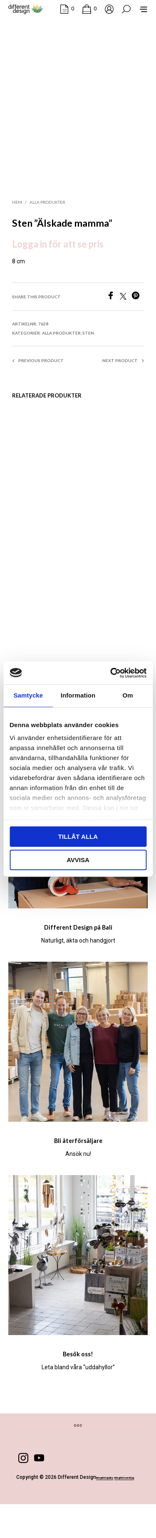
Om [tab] (128, 695)
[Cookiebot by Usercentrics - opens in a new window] (111, 673)
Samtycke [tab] (28, 695)
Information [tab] (78, 695)
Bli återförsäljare (78, 1160)
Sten (88, 336)
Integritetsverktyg (75, 1511)
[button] (67, 10)
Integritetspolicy (35, 1511)
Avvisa (78, 859)
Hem (17, 205)
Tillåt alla (78, 836)
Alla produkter (47, 205)
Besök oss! (78, 1376)
